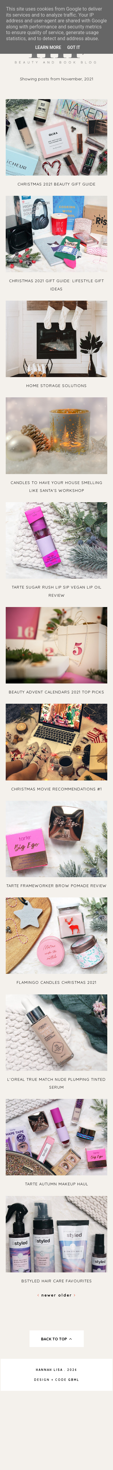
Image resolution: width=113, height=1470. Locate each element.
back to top (56, 1338)
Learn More (48, 47)
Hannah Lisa (49, 1370)
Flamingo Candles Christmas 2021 (56, 982)
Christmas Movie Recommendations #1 (56, 789)
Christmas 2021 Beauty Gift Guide (56, 184)
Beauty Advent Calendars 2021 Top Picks (56, 692)
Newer (47, 1295)
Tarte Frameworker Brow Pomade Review (56, 885)
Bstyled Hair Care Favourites (56, 1280)
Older (67, 1295)
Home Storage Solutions (56, 385)
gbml (73, 1380)
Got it (73, 47)
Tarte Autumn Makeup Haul (56, 1183)
